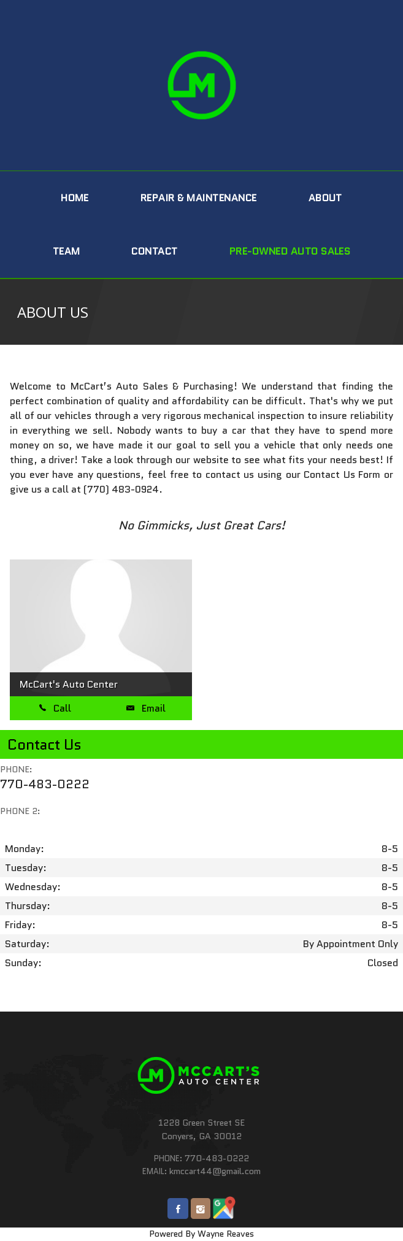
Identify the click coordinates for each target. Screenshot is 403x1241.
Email (146, 708)
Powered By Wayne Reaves (201, 1234)
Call (55, 708)
